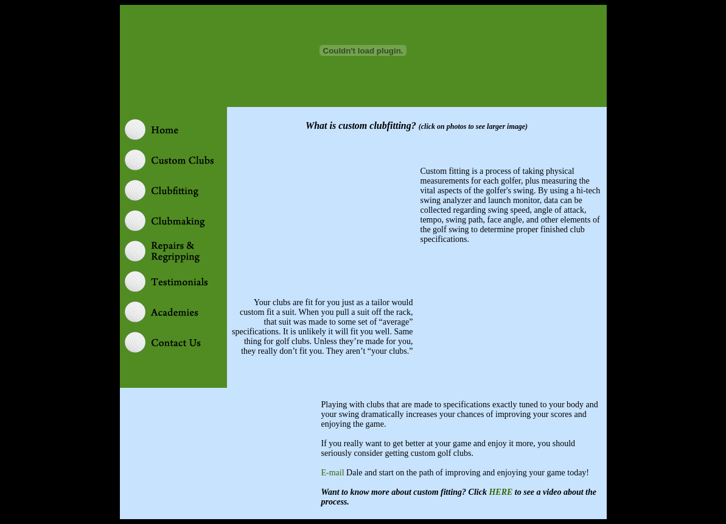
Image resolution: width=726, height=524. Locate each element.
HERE (500, 492)
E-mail (332, 472)
